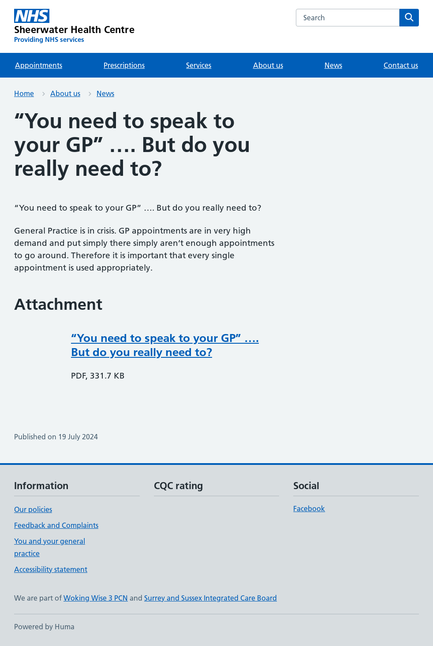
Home (24, 93)
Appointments (38, 65)
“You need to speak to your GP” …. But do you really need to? (165, 345)
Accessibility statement (50, 569)
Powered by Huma (44, 626)
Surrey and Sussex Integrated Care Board (210, 598)
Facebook (309, 508)
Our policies (33, 509)
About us (268, 65)
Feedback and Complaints (56, 525)
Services (198, 65)
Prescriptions (124, 65)
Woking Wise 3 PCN (95, 598)
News (333, 65)
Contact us (401, 65)
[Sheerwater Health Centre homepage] (74, 26)
